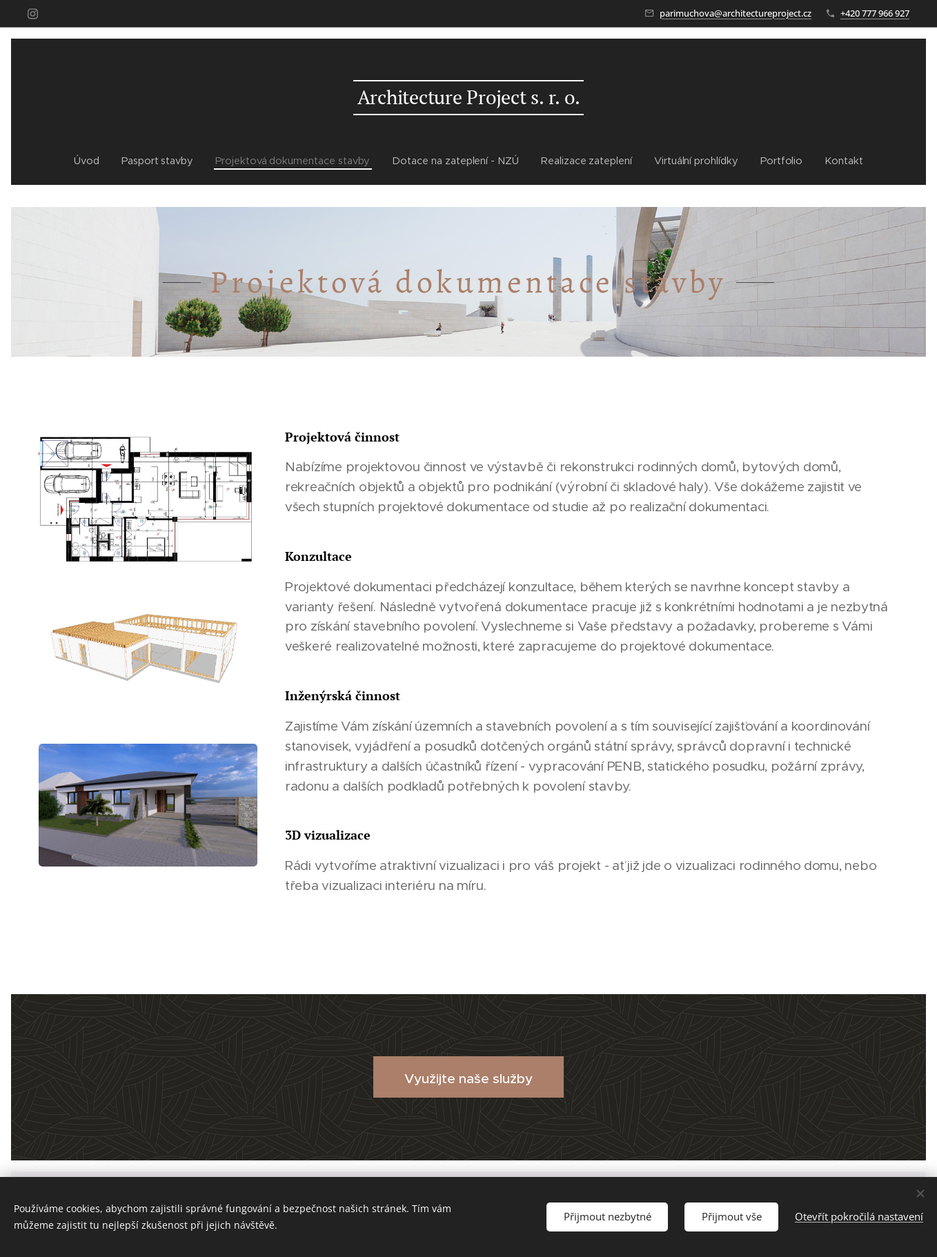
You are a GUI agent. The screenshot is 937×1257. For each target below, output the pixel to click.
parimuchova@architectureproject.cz (735, 13)
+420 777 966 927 (874, 13)
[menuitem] (85, 160)
